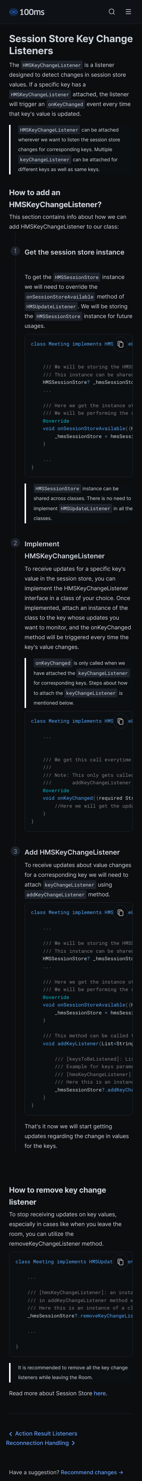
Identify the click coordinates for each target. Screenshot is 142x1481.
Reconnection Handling (42, 1417)
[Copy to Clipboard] (120, 344)
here (100, 1367)
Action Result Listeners (41, 1408)
